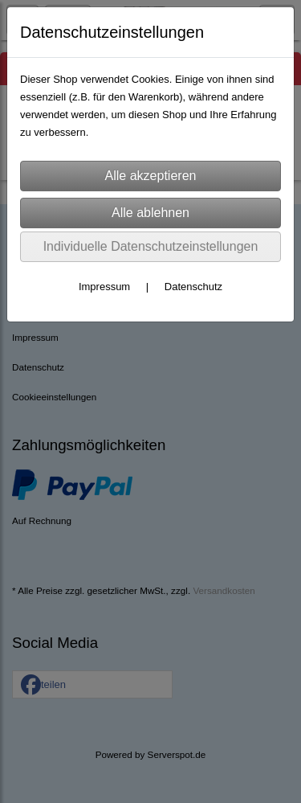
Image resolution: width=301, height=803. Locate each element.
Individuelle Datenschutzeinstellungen (150, 246)
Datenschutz (193, 287)
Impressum (104, 287)
